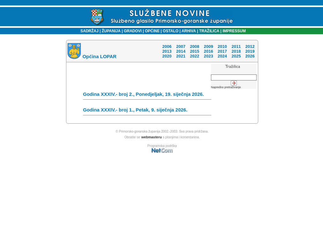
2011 (236, 46)
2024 (222, 56)
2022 (194, 56)
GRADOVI (133, 31)
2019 (250, 51)
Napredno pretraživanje (226, 87)
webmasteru (151, 137)
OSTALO (170, 31)
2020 (167, 56)
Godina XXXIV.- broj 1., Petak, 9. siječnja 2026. (147, 111)
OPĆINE (152, 31)
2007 (181, 46)
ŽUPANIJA (111, 31)
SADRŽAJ (88, 31)
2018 (236, 51)
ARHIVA (188, 31)
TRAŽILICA (209, 31)
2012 (250, 46)
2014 (181, 51)
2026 (250, 56)
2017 (222, 51)
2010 (222, 46)
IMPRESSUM (234, 31)
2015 (194, 51)
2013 (167, 51)
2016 (208, 51)
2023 (208, 56)
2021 (181, 56)
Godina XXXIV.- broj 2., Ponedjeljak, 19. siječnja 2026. (147, 95)
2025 (236, 56)
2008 (194, 46)
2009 (208, 46)
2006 (167, 46)
